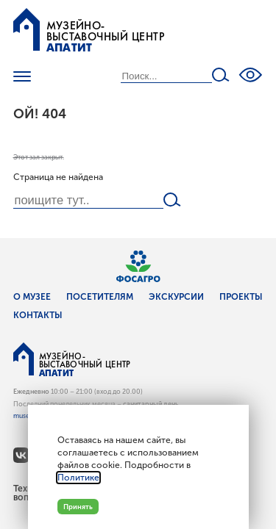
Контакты (38, 315)
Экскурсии (176, 297)
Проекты (241, 297)
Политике (78, 477)
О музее (32, 297)
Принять (78, 507)
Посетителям (99, 297)
